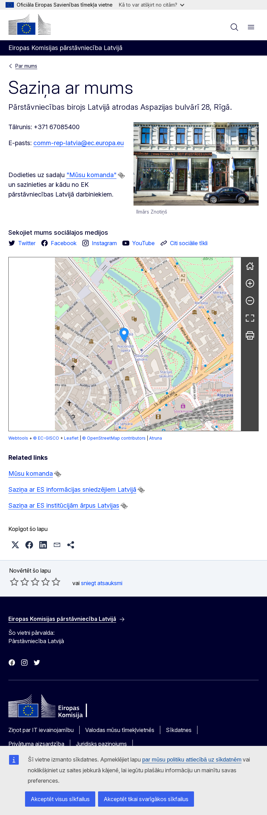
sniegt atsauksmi (101, 583)
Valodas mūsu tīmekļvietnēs (119, 729)
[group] (125, 344)
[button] (124, 335)
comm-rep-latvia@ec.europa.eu (78, 143)
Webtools (18, 438)
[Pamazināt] (250, 300)
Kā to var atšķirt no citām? (151, 5)
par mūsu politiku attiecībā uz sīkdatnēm (191, 760)
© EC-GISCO (46, 438)
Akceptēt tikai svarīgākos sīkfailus (146, 799)
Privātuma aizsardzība (36, 743)
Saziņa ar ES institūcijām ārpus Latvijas (63, 505)
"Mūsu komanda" (91, 174)
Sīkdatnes (179, 729)
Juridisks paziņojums (101, 743)
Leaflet (71, 438)
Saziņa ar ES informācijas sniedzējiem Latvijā (72, 489)
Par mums (26, 66)
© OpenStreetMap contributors (114, 438)
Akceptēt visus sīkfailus (60, 799)
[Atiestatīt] (250, 266)
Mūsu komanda (30, 473)
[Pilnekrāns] (250, 318)
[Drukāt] (250, 335)
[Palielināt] (250, 283)
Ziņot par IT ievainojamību (41, 729)
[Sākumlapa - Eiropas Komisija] (29, 24)
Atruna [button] (155, 438)
